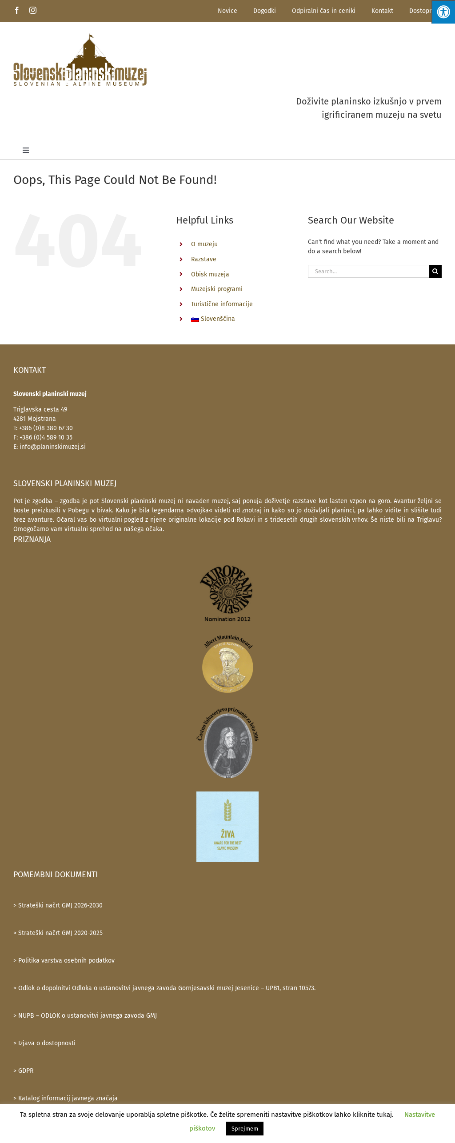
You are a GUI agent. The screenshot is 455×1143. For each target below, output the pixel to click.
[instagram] (32, 10)
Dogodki (264, 11)
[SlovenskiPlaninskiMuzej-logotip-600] (80, 59)
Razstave (203, 259)
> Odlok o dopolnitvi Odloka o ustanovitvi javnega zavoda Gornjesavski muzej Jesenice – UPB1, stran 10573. (164, 988)
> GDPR (23, 1071)
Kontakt (382, 11)
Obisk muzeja (210, 274)
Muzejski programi (217, 289)
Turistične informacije (222, 304)
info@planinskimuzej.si (53, 447)
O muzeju (204, 244)
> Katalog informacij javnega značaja (65, 1098)
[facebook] (16, 10)
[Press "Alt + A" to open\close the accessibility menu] (443, 12)
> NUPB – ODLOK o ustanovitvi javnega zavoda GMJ (85, 1015)
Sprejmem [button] (244, 1128)
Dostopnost (425, 11)
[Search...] (368, 271)
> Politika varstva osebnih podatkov (64, 960)
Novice (227, 11)
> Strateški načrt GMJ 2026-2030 (58, 905)
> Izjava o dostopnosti (44, 1043)
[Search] (435, 271)
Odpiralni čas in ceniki (323, 11)
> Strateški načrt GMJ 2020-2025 (58, 933)
